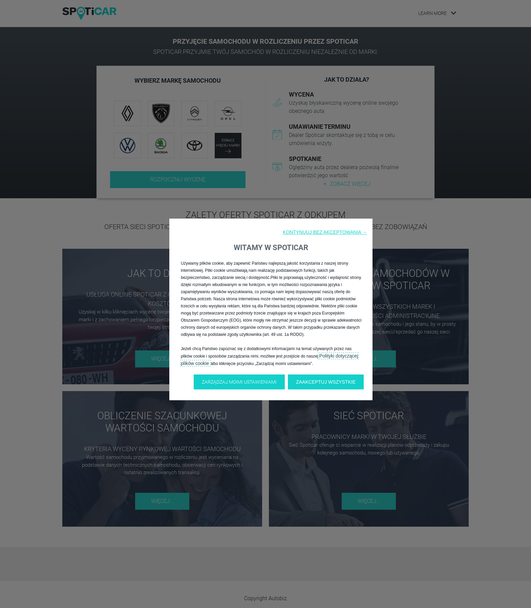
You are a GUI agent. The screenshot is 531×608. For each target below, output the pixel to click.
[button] (325, 232)
